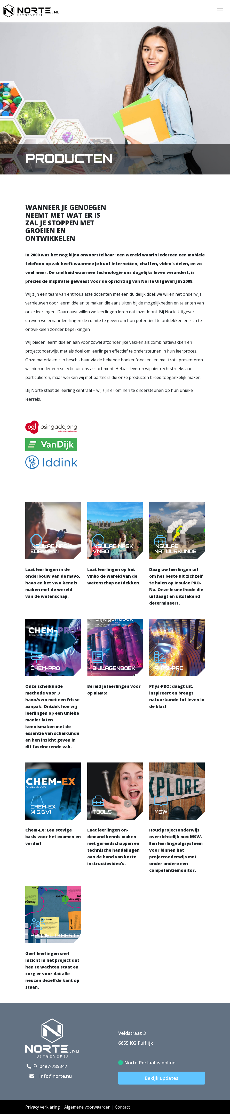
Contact (122, 1107)
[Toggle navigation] (220, 11)
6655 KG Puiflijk (135, 1043)
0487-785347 (46, 1066)
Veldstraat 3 (132, 1033)
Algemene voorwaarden (87, 1107)
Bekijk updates (161, 1078)
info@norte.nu (48, 1076)
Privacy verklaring (42, 1107)
